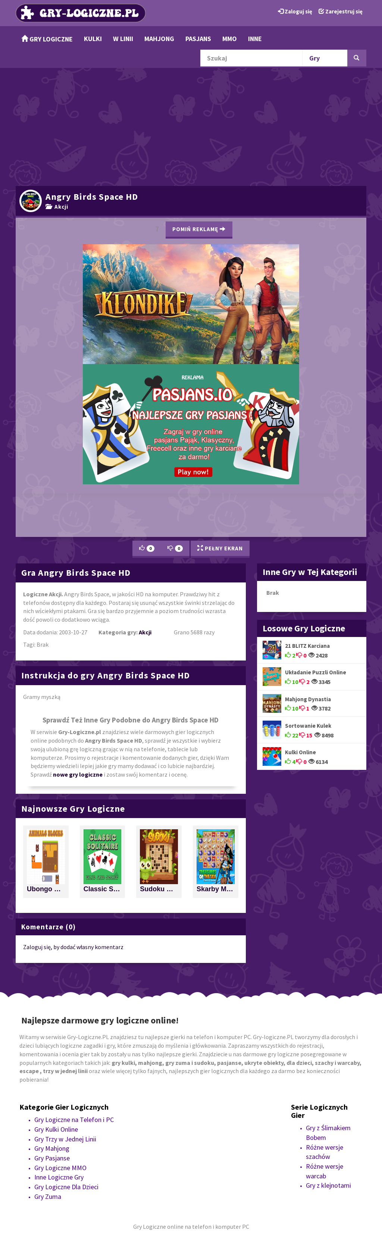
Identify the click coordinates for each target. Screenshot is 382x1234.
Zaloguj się (295, 11)
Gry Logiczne (47, 39)
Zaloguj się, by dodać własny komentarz (73, 947)
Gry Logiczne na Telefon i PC (74, 1119)
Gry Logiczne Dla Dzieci (66, 1186)
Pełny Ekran (220, 548)
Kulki (93, 38)
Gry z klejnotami (328, 1185)
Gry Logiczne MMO (60, 1167)
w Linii (123, 38)
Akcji (57, 206)
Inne (255, 38)
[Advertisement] (191, 126)
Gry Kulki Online (56, 1129)
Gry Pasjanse (52, 1158)
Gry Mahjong (51, 1148)
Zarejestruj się (341, 11)
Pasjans (198, 38)
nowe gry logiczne (78, 774)
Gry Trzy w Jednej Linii (65, 1139)
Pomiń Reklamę (199, 229)
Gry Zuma (47, 1196)
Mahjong (159, 38)
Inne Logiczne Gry (59, 1177)
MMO (229, 38)
